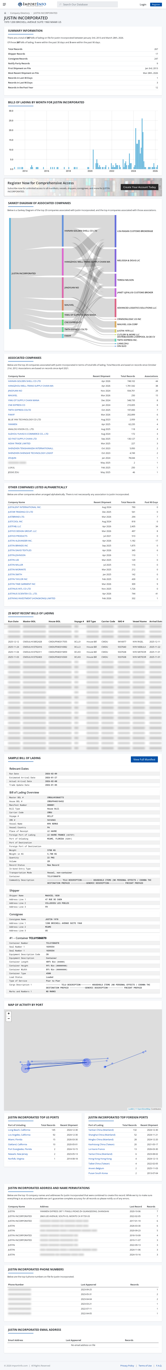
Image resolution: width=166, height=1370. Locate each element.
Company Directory (20, 12)
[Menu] (4, 4)
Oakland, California (17, 1144)
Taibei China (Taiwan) (99, 1163)
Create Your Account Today (139, 187)
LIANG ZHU (123, 343)
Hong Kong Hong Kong (100, 1158)
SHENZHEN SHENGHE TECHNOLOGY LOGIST (30, 453)
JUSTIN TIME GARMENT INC (21, 583)
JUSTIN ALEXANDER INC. (20, 540)
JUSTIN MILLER (15, 564)
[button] (8, 1013)
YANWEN (12, 424)
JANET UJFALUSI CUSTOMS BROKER (135, 292)
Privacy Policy (127, 1365)
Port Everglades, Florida (20, 1149)
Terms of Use (145, 1365)
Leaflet (131, 1109)
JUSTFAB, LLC (14, 526)
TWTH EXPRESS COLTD (76, 329)
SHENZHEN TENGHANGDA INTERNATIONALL (30, 448)
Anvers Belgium (96, 1168)
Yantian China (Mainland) (101, 1129)
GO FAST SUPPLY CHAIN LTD (22, 438)
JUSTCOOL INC (15, 521)
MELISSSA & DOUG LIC (128, 260)
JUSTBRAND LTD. (16, 516)
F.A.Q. (159, 1365)
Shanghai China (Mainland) (101, 1134)
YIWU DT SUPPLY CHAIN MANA (80, 314)
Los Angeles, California (19, 1134)
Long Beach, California (19, 1129)
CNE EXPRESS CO (73, 322)
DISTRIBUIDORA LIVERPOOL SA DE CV (136, 336)
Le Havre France (96, 1149)
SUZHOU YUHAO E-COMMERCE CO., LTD (28, 433)
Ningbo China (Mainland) (100, 1139)
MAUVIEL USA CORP (127, 324)
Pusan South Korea (98, 1173)
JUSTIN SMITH (15, 574)
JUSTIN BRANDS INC (18, 545)
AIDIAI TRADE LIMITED (19, 443)
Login (143, 4)
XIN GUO (121, 346)
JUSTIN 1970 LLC (125, 330)
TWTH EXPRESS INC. (127, 339)
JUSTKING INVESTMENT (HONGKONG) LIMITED (31, 598)
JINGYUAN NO (72, 287)
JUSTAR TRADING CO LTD (20, 511)
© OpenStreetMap (142, 1109)
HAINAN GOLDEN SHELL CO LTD (81, 230)
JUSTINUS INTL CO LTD (19, 588)
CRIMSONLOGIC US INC (129, 319)
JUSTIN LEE (13, 559)
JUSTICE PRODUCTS (17, 535)
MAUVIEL (69, 304)
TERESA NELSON (125, 279)
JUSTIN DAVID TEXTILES (19, 550)
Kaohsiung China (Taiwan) (101, 1144)
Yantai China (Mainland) (100, 1153)
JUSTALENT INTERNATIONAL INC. (24, 507)
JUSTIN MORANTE (17, 569)
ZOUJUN (12, 457)
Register (156, 4)
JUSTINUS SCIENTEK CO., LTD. (22, 593)
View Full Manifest (144, 759)
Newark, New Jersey (18, 1153)
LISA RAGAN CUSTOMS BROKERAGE (135, 231)
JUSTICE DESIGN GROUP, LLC (22, 531)
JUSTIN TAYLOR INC (18, 579)
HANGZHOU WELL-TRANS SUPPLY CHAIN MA (87, 261)
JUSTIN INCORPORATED (24, 273)
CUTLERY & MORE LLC (128, 334)
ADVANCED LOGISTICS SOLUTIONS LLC (137, 307)
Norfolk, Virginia (16, 1158)
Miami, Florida (15, 1139)
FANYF (68, 335)
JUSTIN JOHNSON (16, 555)
